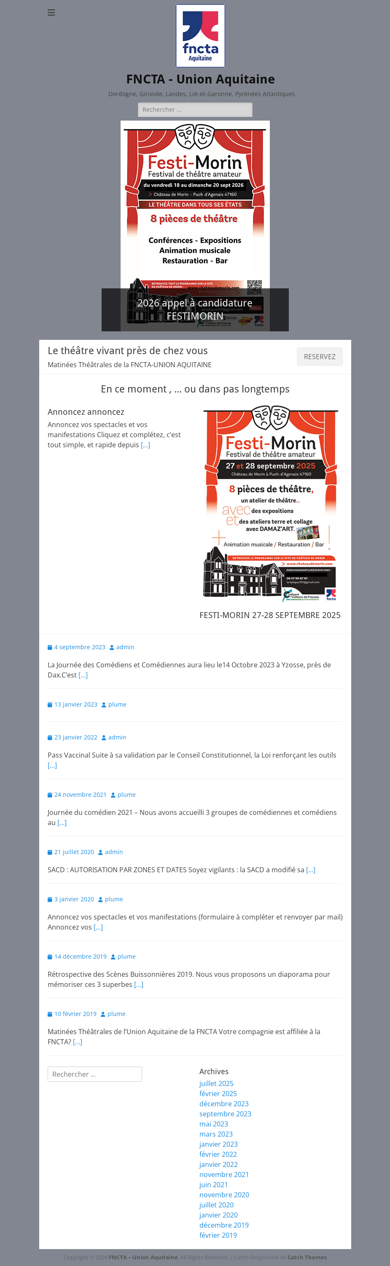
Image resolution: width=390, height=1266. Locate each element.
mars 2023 (216, 1134)
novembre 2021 (224, 1174)
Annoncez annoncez (86, 412)
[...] (145, 444)
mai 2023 (213, 1124)
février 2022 (218, 1154)
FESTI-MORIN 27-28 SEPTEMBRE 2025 (270, 615)
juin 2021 (213, 1184)
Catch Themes (307, 1257)
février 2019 (218, 1235)
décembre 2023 (224, 1103)
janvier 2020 (218, 1215)
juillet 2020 (216, 1205)
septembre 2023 (225, 1113)
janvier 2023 (218, 1144)
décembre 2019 (224, 1225)
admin (125, 647)
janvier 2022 (218, 1164)
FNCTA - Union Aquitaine (200, 79)
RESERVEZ (320, 356)
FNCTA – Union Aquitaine (143, 1257)
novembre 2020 (224, 1194)
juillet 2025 (216, 1083)
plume (117, 704)
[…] (83, 675)
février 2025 (218, 1093)
